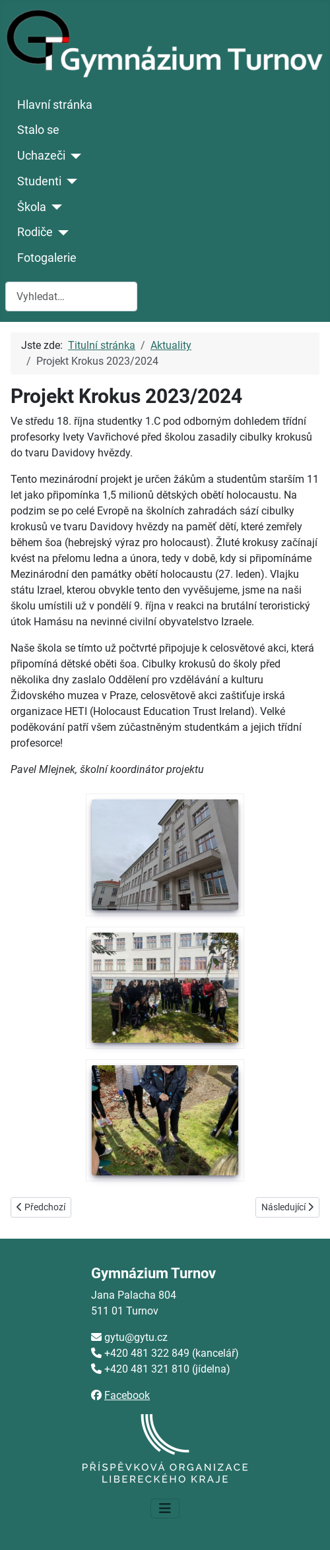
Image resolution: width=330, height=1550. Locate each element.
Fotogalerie (47, 257)
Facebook (127, 1395)
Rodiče (35, 232)
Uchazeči (41, 155)
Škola (31, 207)
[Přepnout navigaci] (165, 1508)
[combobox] (71, 296)
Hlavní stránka (54, 104)
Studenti (39, 181)
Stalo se (38, 130)
